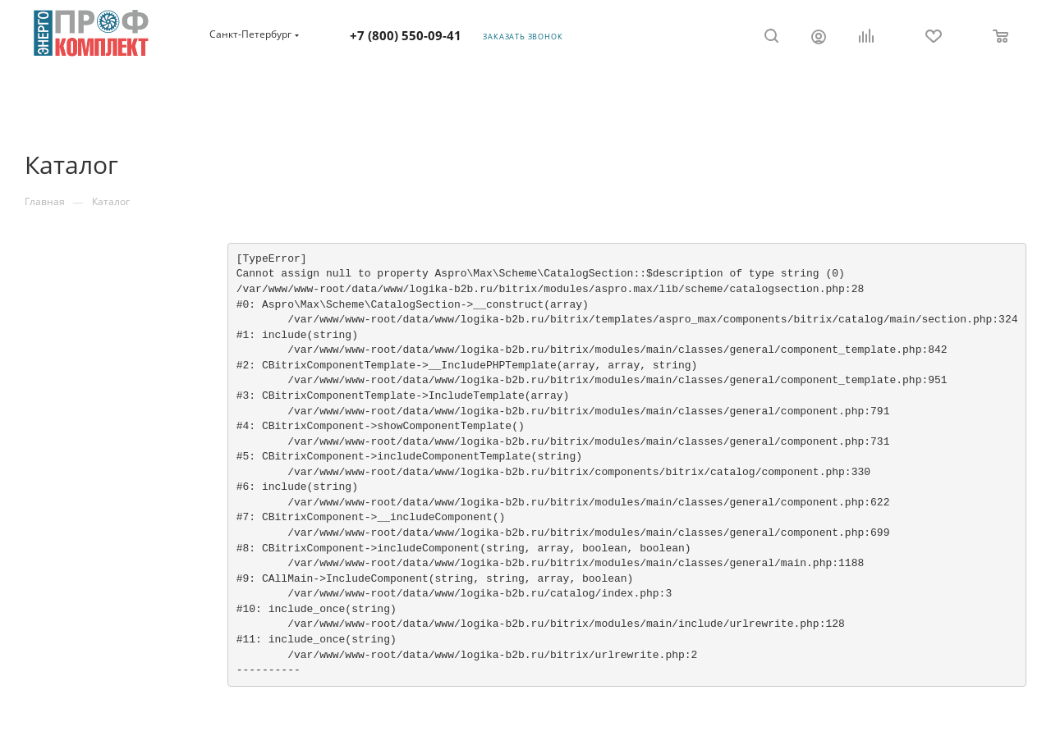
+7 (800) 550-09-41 (405, 35)
